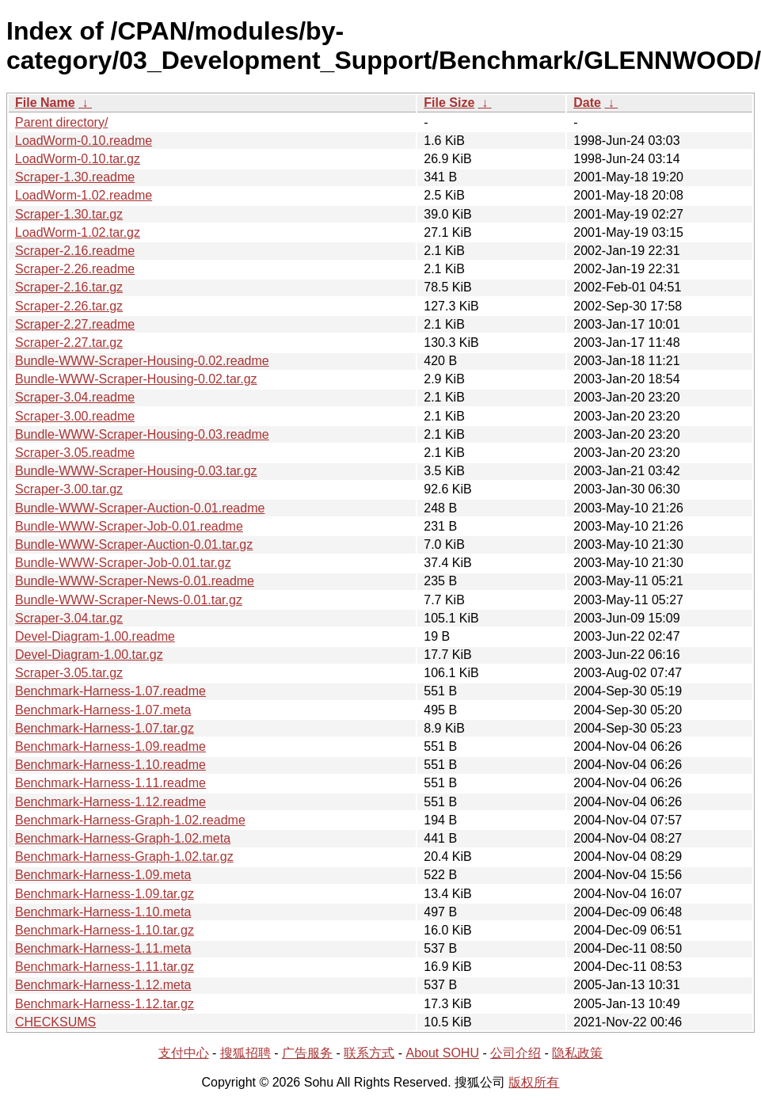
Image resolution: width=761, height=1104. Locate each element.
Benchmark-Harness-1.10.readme (110, 764)
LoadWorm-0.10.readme (83, 140)
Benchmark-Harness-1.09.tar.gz (104, 893)
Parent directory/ (61, 122)
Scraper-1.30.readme (75, 177)
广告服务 (307, 1053)
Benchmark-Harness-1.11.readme (110, 783)
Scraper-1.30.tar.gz (69, 214)
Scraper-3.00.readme (75, 416)
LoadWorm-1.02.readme (83, 195)
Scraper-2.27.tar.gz (69, 342)
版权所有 (533, 1082)
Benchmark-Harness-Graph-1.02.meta (122, 838)
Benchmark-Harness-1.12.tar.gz (104, 1004)
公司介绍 (515, 1053)
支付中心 (183, 1053)
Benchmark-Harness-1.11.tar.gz (104, 966)
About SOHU (441, 1053)
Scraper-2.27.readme (75, 324)
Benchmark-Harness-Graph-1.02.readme (130, 820)
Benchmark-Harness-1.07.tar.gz (104, 728)
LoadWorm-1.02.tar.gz (77, 232)
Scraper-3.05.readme (75, 452)
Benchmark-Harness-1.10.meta (103, 912)
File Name (45, 102)
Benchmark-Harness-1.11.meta (103, 948)
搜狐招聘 (245, 1053)
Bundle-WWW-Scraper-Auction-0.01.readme (139, 508)
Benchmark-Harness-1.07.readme (110, 691)
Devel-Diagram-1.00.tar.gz (89, 654)
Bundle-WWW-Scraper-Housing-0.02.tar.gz (136, 379)
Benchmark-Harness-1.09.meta (103, 874)
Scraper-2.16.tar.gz (69, 287)
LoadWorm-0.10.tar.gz (77, 159)
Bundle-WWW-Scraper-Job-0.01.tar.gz (123, 562)
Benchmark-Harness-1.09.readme (110, 746)
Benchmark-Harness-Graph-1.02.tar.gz (124, 856)
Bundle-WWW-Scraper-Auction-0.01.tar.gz (134, 544)
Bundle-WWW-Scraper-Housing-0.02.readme (142, 360)
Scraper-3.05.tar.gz (69, 673)
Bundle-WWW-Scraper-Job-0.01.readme (129, 526)
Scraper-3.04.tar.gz (69, 618)
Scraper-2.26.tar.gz (69, 306)
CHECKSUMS (55, 1022)
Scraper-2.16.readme (75, 250)
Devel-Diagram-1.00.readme (95, 636)
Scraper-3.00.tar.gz (69, 489)
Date (587, 102)
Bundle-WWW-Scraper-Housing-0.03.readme (142, 434)
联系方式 (369, 1053)
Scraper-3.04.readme (75, 397)
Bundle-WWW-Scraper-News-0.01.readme (134, 581)
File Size (449, 102)
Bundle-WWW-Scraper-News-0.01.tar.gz (128, 600)
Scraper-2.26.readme (75, 269)
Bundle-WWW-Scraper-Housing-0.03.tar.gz (136, 471)
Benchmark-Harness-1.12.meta (103, 985)
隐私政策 (577, 1053)
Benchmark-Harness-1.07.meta (103, 710)
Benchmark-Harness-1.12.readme (110, 802)
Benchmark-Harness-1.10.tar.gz (104, 930)
